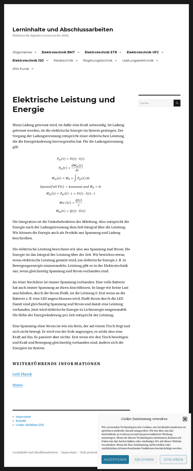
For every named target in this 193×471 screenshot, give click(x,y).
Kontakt (21, 421)
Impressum (23, 416)
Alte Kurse (21, 69)
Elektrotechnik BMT (58, 52)
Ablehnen (144, 459)
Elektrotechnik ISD (28, 60)
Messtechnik (63, 60)
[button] (185, 419)
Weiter (18, 385)
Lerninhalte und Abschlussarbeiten (63, 29)
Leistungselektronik (138, 60)
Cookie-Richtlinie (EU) (30, 425)
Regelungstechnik (97, 60)
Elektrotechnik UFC (143, 52)
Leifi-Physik (22, 374)
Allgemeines (22, 52)
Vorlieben (173, 459)
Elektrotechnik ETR (101, 52)
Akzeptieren (115, 459)
